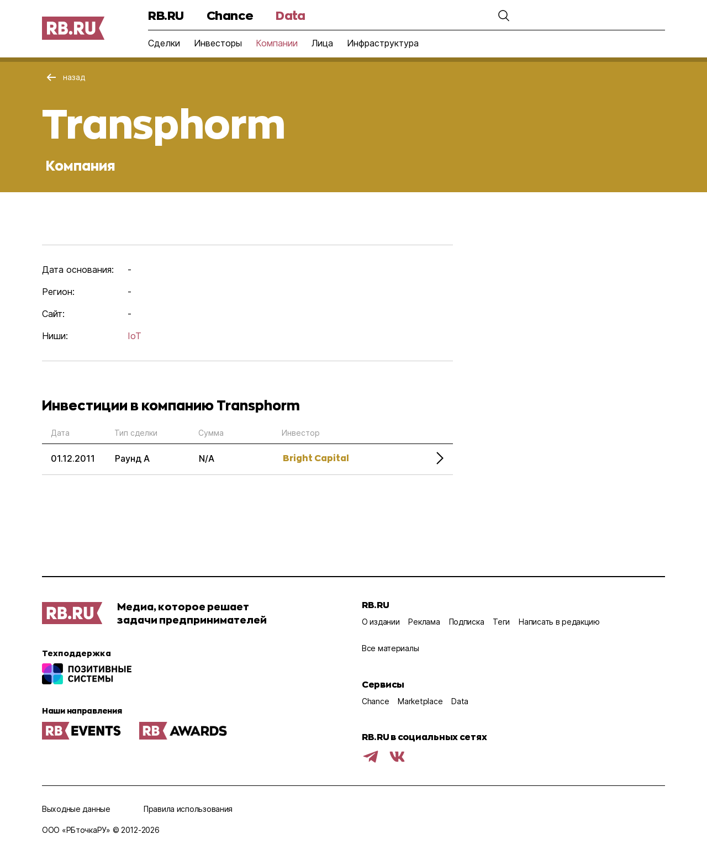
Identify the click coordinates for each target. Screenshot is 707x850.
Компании (277, 43)
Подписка (466, 621)
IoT (134, 335)
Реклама (424, 621)
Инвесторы (218, 43)
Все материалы (390, 648)
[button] (503, 15)
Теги (501, 621)
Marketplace (420, 701)
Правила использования (188, 809)
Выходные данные (76, 809)
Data (290, 15)
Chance (230, 15)
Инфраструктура (383, 43)
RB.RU (166, 15)
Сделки (164, 43)
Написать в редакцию (559, 621)
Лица (322, 43)
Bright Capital (316, 457)
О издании (380, 621)
